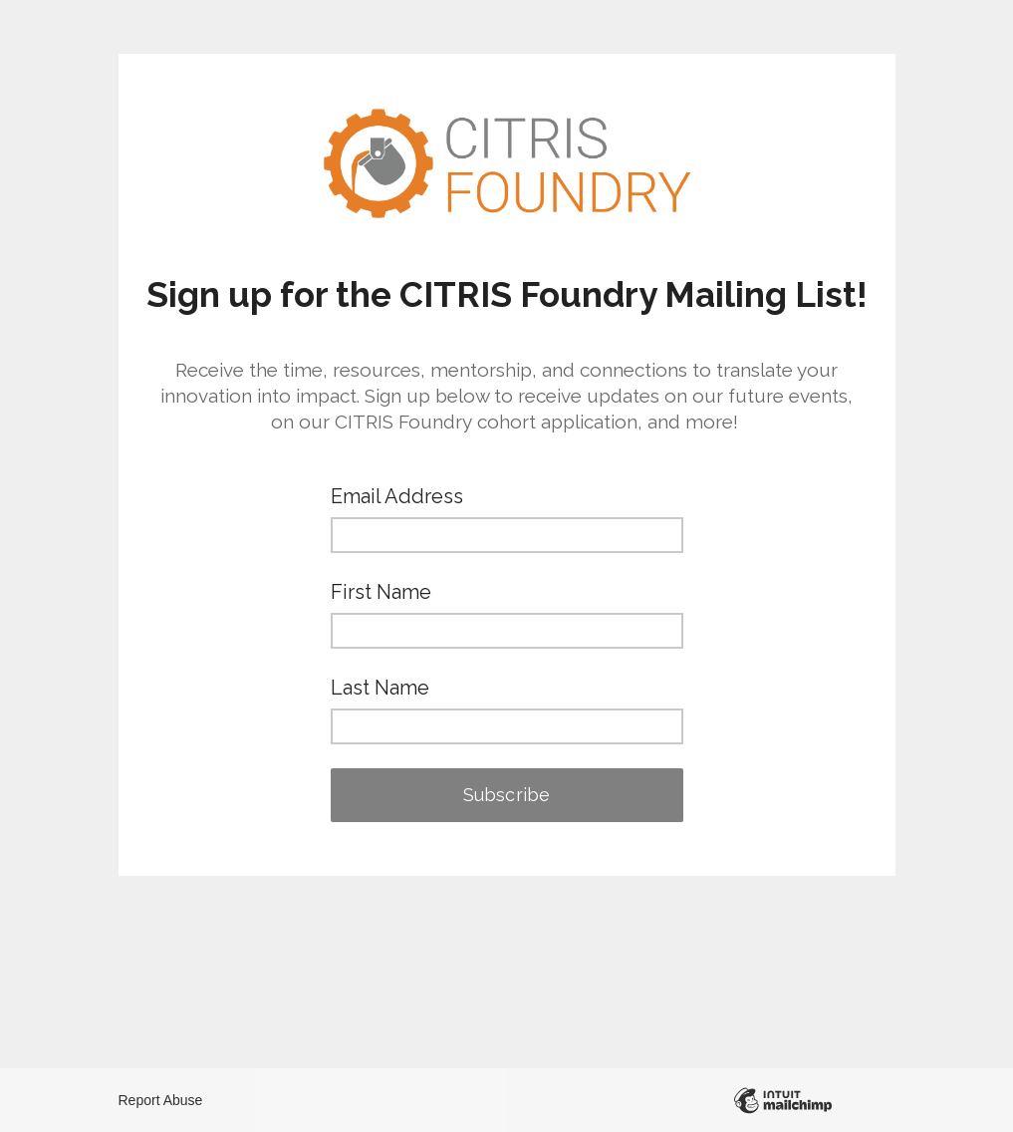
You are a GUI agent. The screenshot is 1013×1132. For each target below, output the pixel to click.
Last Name (380, 688)
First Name (381, 592)
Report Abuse (161, 1100)
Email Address (397, 496)
